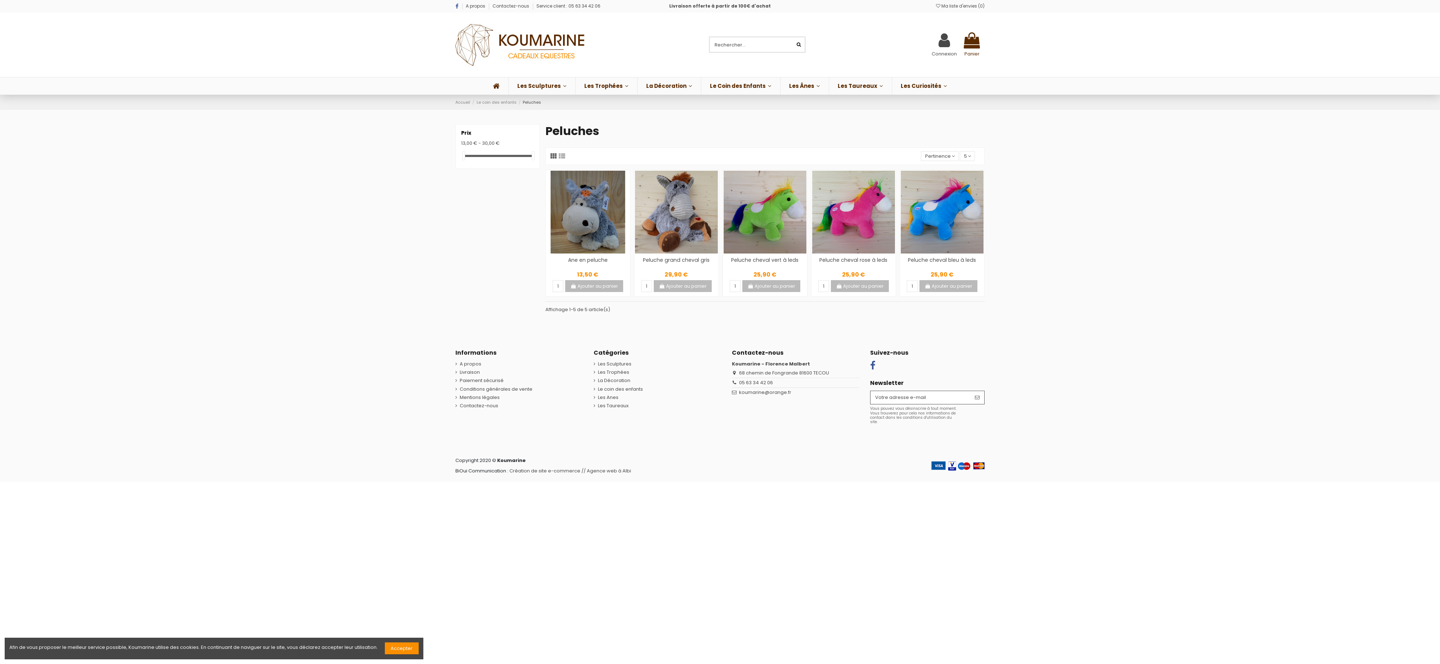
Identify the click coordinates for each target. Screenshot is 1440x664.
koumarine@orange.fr (765, 392)
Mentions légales (480, 397)
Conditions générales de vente (496, 389)
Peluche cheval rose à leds (853, 260)
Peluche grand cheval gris (676, 260)
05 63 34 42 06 (756, 382)
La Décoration (614, 380)
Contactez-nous (510, 6)
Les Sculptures (614, 364)
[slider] (463, 155)
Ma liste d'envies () (960, 6)
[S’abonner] (977, 397)
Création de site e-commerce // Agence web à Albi (570, 470)
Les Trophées (613, 372)
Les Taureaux (613, 406)
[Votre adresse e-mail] (920, 397)
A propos (476, 6)
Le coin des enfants (620, 389)
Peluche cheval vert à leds (764, 260)
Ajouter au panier (594, 286)
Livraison (470, 372)
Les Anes (608, 397)
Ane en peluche (588, 260)
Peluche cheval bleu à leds (942, 260)
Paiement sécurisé (482, 380)
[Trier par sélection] (940, 156)
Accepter (402, 648)
